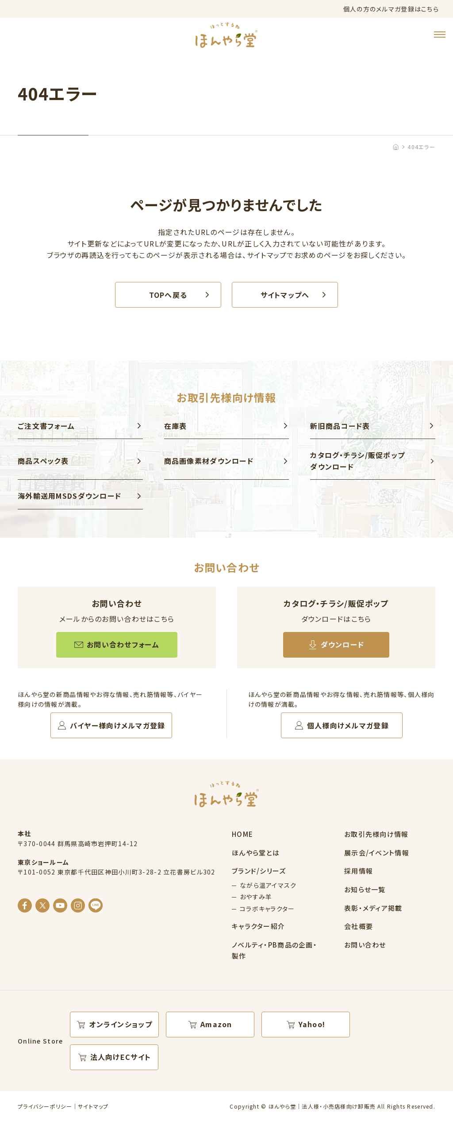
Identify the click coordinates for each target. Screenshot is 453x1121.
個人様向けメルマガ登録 (348, 725)
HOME (242, 834)
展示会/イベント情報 (376, 852)
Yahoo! (312, 1024)
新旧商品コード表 (340, 425)
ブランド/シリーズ (259, 870)
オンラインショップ (120, 1024)
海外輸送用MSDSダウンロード (69, 495)
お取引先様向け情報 (376, 834)
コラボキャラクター (267, 908)
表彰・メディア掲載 (373, 908)
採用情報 (358, 870)
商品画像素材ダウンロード (208, 460)
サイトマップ (93, 1106)
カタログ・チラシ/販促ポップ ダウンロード (357, 461)
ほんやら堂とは (256, 852)
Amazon (216, 1024)
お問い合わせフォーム (123, 644)
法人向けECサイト (120, 1057)
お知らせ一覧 (365, 889)
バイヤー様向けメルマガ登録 (117, 725)
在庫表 (175, 425)
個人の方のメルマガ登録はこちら (391, 8)
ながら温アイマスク (268, 885)
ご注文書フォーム (46, 425)
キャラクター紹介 (258, 926)
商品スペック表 (43, 460)
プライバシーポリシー (45, 1106)
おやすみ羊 (256, 896)
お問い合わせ (365, 944)
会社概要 (358, 926)
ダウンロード (343, 644)
